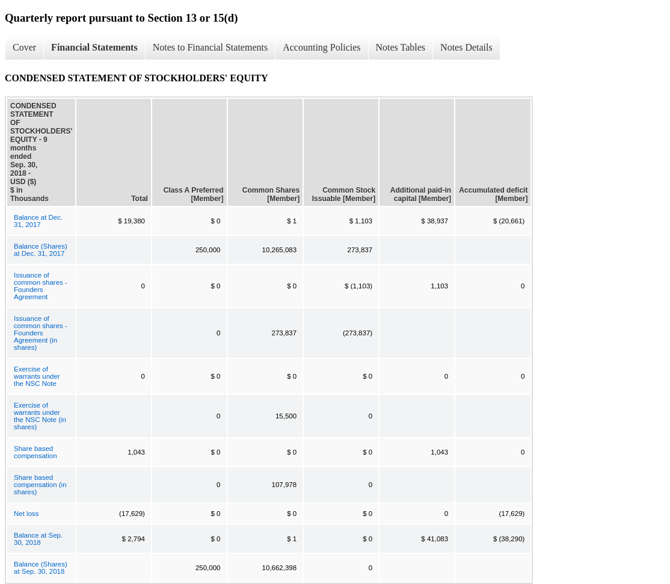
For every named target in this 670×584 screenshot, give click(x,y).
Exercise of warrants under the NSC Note (37, 376)
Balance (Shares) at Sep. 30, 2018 (40, 568)
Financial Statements (94, 47)
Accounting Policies (321, 47)
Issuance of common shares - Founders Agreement (40, 286)
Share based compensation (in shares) (40, 484)
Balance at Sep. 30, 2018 (38, 539)
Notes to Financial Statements (210, 47)
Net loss (26, 513)
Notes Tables (401, 47)
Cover (24, 47)
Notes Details (466, 47)
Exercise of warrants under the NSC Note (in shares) (40, 416)
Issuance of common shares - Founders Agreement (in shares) (40, 333)
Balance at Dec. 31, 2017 (38, 221)
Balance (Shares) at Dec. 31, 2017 (40, 250)
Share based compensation (35, 452)
